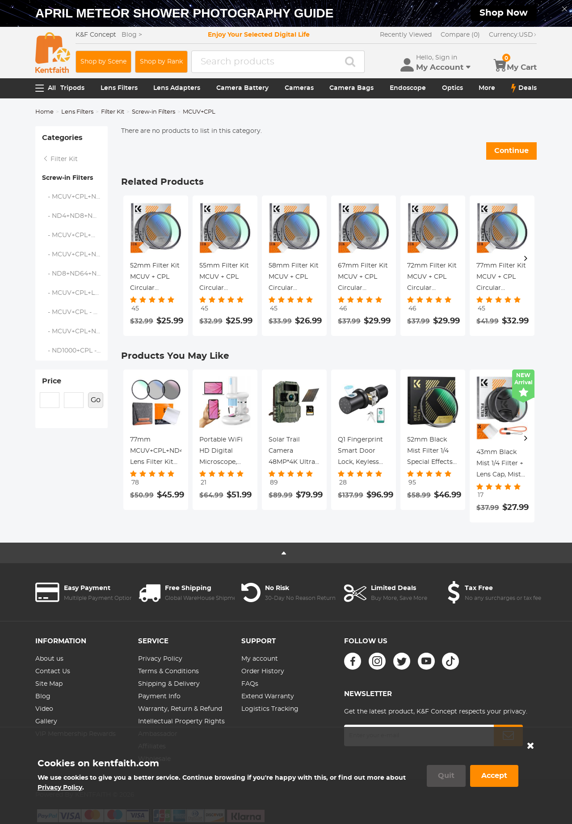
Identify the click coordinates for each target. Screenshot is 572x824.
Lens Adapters (176, 88)
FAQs (249, 684)
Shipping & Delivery (169, 684)
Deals (524, 88)
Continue (511, 150)
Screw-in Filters (153, 112)
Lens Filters (119, 88)
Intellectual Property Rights (181, 721)
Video (44, 709)
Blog (42, 696)
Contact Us (52, 671)
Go (96, 400)
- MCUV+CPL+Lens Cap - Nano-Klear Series (75, 293)
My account (259, 659)
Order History (262, 671)
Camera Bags (351, 88)
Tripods (72, 88)
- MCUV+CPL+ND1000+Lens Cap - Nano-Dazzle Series (75, 254)
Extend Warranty (267, 696)
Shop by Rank (161, 62)
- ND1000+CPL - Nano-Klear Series (75, 351)
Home (44, 112)
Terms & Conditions (168, 671)
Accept (494, 775)
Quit (446, 775)
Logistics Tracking (270, 709)
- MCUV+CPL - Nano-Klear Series (75, 312)
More (487, 88)
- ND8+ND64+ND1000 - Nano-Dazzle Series (75, 274)
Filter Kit (112, 112)
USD (513, 35)
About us (49, 659)
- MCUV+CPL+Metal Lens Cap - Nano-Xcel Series (75, 235)
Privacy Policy (160, 659)
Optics (452, 88)
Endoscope (408, 88)
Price (51, 381)
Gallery (46, 721)
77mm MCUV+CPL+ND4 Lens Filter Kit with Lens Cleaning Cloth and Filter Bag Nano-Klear (155, 452)
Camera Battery (242, 88)
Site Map (49, 684)
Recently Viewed (406, 35)
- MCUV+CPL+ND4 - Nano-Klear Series (75, 331)
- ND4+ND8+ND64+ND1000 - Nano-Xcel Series (75, 216)
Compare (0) (460, 35)
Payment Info (159, 696)
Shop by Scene (103, 62)
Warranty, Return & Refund (180, 709)
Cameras (299, 88)
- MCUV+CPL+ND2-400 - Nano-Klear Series (75, 197)
